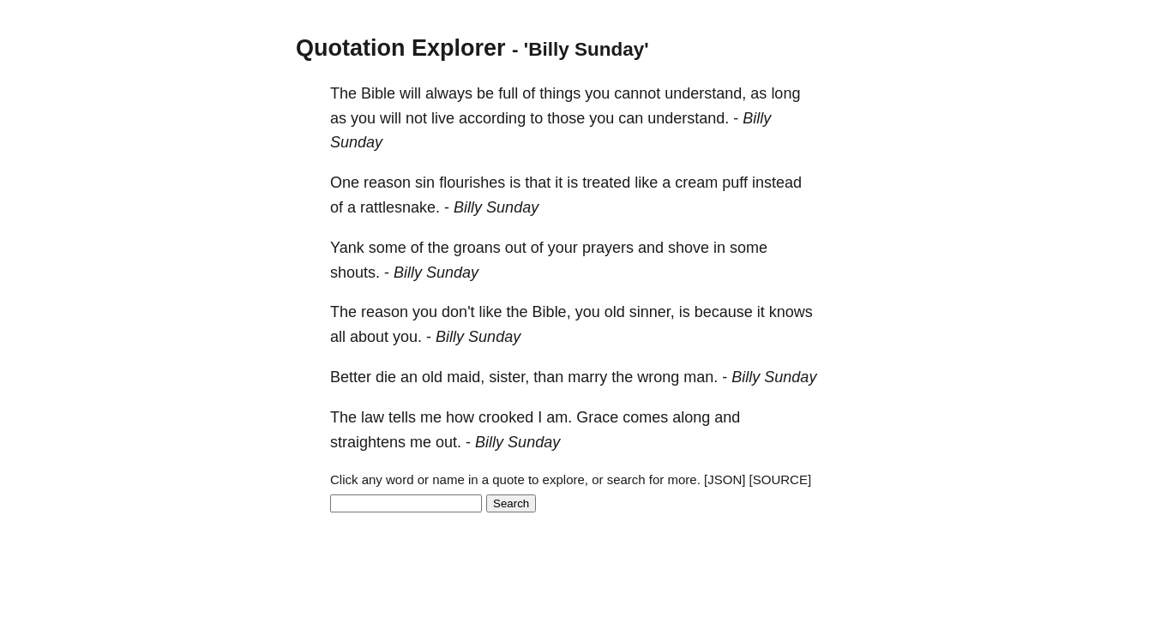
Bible (378, 93)
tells (402, 417)
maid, (465, 377)
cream (696, 182)
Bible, (551, 311)
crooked (505, 417)
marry (587, 377)
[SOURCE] (780, 479)
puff (735, 182)
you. (407, 336)
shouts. (355, 272)
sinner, (652, 311)
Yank (347, 247)
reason (387, 182)
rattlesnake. (400, 207)
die (386, 377)
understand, (705, 93)
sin (425, 182)
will (410, 93)
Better (350, 377)
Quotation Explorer (401, 48)
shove (688, 247)
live (442, 118)
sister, (509, 377)
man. (700, 377)
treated (606, 182)
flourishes (472, 182)
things (560, 93)
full (508, 93)
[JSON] (724, 479)
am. (559, 417)
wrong (658, 377)
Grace (597, 417)
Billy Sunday (496, 207)
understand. (688, 118)
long (785, 93)
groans (477, 247)
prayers (608, 247)
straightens (368, 442)
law (372, 417)
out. (448, 442)
